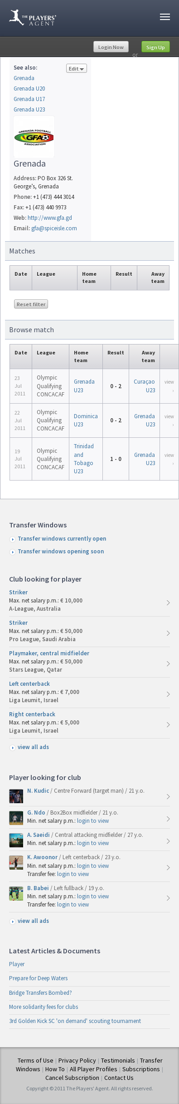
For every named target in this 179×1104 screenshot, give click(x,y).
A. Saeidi (39, 835)
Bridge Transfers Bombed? (40, 993)
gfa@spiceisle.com (54, 228)
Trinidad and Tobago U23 (84, 458)
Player (16, 964)
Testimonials (118, 1060)
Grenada (24, 78)
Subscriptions (141, 1069)
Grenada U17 (29, 99)
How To (55, 1069)
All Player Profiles (93, 1069)
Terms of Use (35, 1060)
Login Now (111, 47)
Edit (76, 69)
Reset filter (31, 304)
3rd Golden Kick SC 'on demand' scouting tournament (75, 1021)
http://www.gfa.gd (50, 218)
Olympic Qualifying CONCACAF (50, 386)
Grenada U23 (29, 109)
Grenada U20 (29, 88)
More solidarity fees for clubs (43, 1007)
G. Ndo (37, 812)
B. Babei (38, 888)
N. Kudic (38, 791)
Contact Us (119, 1078)
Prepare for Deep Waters (38, 978)
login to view (93, 821)
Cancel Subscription (72, 1078)
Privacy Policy (77, 1060)
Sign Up (155, 47)
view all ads (33, 747)
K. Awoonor (43, 857)
